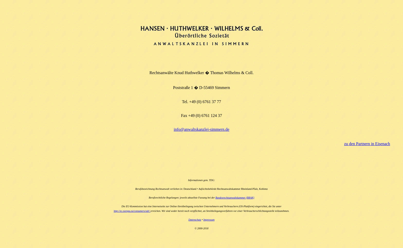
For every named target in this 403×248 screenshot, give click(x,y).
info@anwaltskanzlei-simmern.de (201, 129)
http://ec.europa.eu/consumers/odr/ (132, 211)
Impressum (209, 219)
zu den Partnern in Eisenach (367, 144)
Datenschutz (194, 219)
